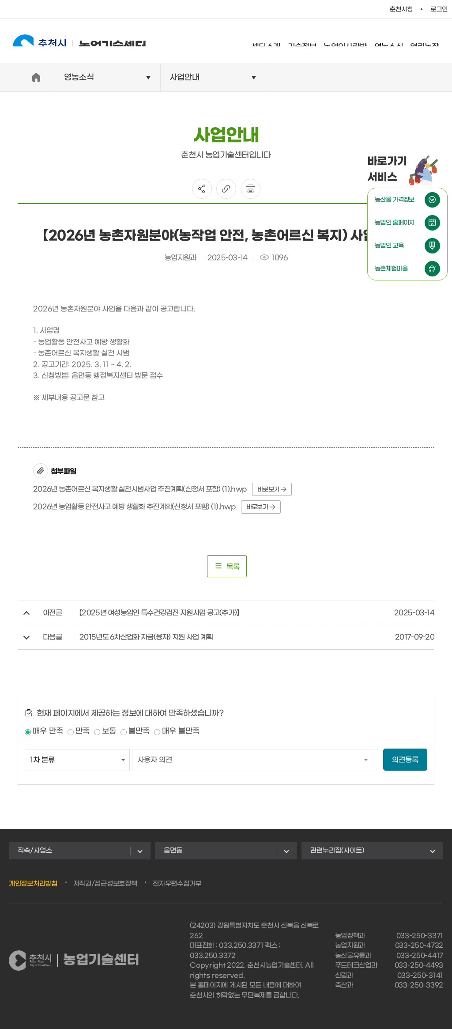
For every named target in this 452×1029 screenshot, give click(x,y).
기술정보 (310, 41)
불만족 (139, 731)
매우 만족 (48, 731)
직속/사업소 (35, 851)
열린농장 (433, 41)
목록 (227, 566)
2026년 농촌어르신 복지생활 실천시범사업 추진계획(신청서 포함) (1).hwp (140, 489)
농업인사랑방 (353, 41)
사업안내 (185, 77)
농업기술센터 (70, 41)
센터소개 (274, 41)
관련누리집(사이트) (337, 851)
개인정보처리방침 (33, 884)
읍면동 (173, 851)
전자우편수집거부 (177, 884)
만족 (82, 731)
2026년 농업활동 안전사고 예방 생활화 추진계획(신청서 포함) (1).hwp (134, 507)
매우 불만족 (181, 731)
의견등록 (405, 760)
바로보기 (271, 489)
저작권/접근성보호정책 (105, 884)
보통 (109, 731)
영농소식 (397, 41)
